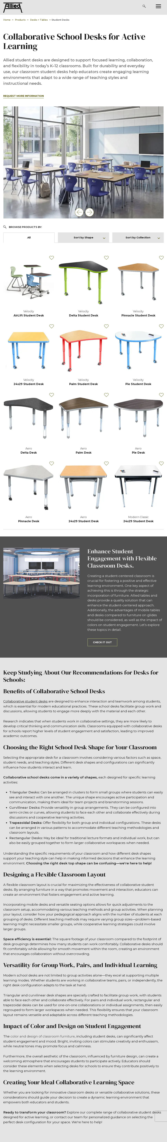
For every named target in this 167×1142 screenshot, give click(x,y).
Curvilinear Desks (24, 808)
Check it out (102, 642)
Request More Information (23, 95)
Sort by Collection (143, 237)
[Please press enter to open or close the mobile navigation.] (158, 6)
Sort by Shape (89, 237)
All (29, 237)
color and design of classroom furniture (42, 1036)
